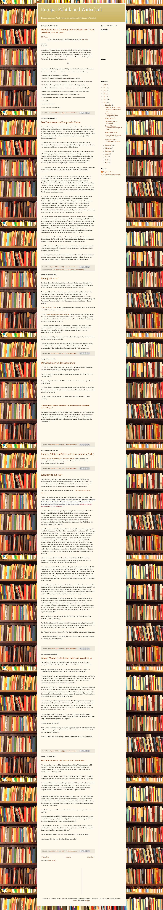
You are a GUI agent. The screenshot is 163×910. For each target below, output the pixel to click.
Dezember (108, 105)
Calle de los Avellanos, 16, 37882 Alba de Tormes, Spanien (68, 269)
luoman (75, 900)
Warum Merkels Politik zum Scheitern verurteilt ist (66, 658)
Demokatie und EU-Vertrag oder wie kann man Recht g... (113, 109)
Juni (106, 160)
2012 (105, 99)
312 (86, 39)
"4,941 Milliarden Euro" (49, 307)
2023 (105, 85)
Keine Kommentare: (71, 112)
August (107, 154)
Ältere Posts (90, 857)
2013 (105, 96)
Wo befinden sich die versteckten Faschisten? (63, 760)
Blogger (87, 900)
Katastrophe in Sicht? (51, 474)
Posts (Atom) (52, 860)
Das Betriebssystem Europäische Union (61, 122)
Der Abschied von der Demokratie (58, 362)
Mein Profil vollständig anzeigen (110, 174)
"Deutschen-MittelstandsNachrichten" (57, 314)
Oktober (107, 148)
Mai (106, 163)
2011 (105, 102)
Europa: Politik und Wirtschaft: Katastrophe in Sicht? (67, 454)
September (108, 151)
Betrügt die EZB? (50, 278)
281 (83, 39)
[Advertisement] (111, 44)
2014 (105, 94)
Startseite (68, 857)
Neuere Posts (45, 857)
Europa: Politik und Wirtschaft (71, 9)
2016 (105, 88)
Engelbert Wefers (108, 172)
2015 (105, 91)
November (108, 145)
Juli (106, 157)
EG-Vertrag (44, 37)
